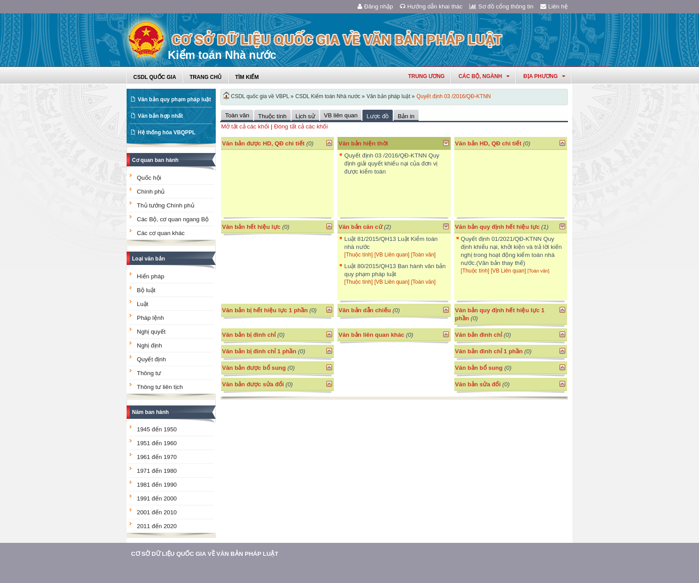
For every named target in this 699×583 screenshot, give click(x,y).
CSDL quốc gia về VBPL (260, 96)
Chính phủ (150, 191)
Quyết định (151, 359)
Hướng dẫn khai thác (431, 6)
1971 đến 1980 (157, 470)
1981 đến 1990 (157, 484)
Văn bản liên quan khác (371, 334)
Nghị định (149, 345)
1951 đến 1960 (157, 443)
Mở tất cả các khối (245, 126)
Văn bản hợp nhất (160, 116)
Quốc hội (149, 177)
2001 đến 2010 (157, 512)
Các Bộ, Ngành (484, 76)
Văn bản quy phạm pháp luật (174, 99)
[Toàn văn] (423, 255)
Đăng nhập (375, 6)
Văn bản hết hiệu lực (251, 226)
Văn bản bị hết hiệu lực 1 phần (265, 310)
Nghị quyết (151, 331)
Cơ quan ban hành (155, 160)
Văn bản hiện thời (363, 143)
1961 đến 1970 (157, 457)
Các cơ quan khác (161, 233)
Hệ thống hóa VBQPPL (166, 132)
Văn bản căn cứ (360, 226)
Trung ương (426, 76)
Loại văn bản (148, 259)
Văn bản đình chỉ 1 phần (489, 351)
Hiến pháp (150, 276)
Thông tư (149, 373)
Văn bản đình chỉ (478, 334)
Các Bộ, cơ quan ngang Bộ (173, 219)
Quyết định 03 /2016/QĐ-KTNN (453, 96)
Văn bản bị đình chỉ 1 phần (259, 351)
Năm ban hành (150, 412)
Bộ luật (146, 290)
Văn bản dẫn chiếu (364, 310)
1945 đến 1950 (157, 429)
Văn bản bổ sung (479, 367)
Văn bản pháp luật (388, 96)
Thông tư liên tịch (160, 387)
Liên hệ (554, 6)
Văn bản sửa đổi (478, 384)
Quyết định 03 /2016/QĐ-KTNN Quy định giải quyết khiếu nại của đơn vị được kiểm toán (391, 163)
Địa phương (544, 76)
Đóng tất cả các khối (301, 126)
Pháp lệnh (150, 317)
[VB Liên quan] (392, 255)
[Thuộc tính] (358, 255)
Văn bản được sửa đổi (253, 384)
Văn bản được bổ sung (254, 367)
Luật (142, 304)
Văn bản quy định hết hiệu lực (497, 226)
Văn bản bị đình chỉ (248, 334)
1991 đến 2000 (157, 498)
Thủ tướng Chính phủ (165, 205)
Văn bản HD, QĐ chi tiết (489, 143)
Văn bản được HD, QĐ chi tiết (263, 143)
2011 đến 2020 (157, 526)
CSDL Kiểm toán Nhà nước (328, 96)
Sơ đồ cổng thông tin (501, 6)
